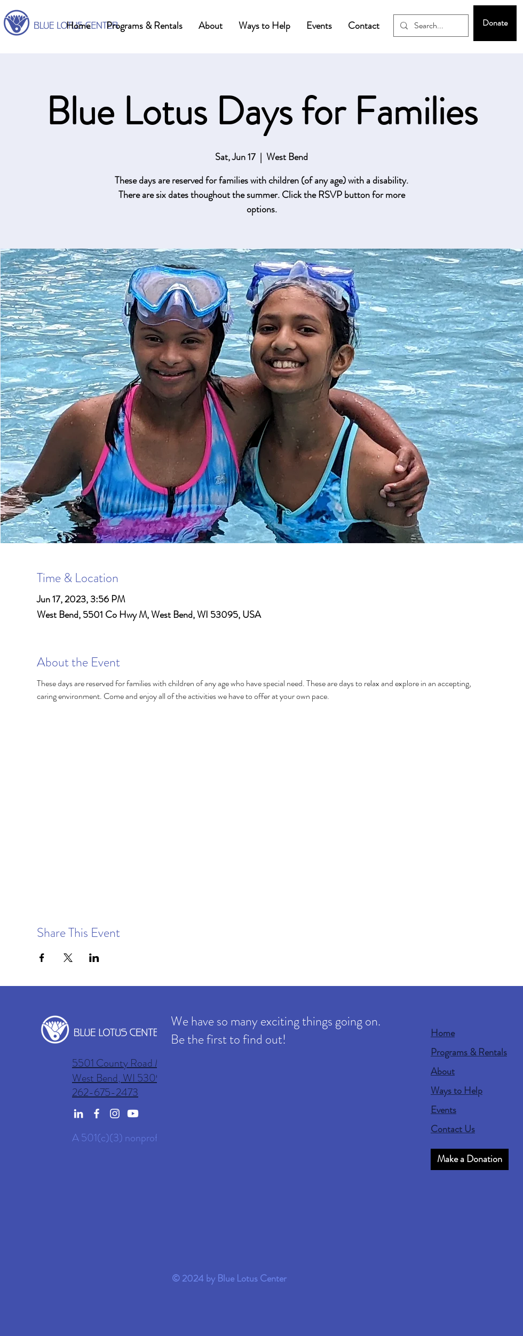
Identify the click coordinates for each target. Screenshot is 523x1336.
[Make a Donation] (470, 1159)
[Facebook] (96, 1113)
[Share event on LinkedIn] (94, 957)
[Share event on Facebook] (42, 957)
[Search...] (430, 25)
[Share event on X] (68, 957)
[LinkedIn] (78, 1113)
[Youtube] (132, 1113)
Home (443, 1033)
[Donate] (495, 23)
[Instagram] (114, 1113)
